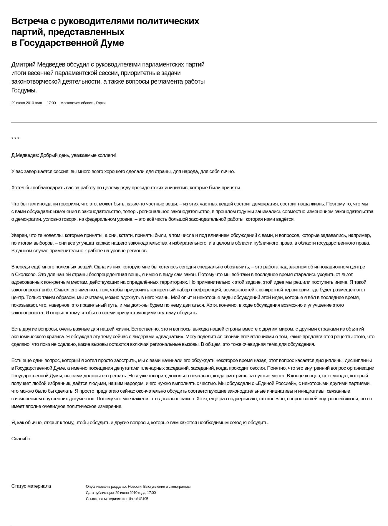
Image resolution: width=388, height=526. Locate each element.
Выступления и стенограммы (166, 486)
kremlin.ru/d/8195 (135, 499)
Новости (134, 486)
